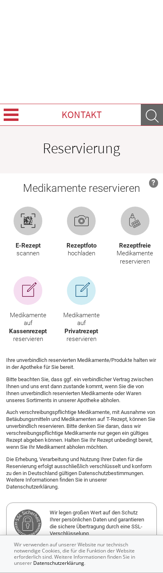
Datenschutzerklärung (58, 562)
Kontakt (82, 114)
